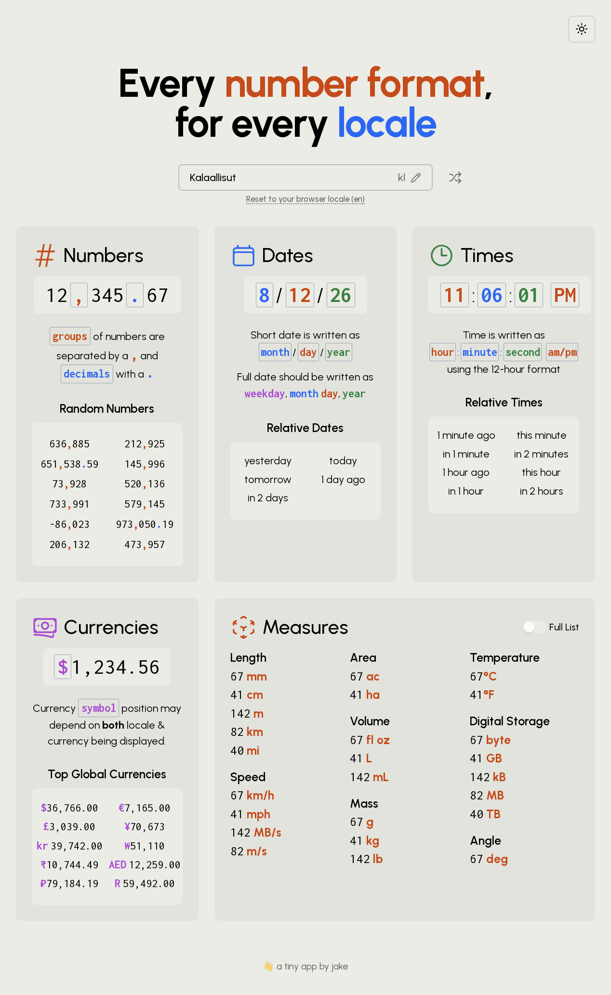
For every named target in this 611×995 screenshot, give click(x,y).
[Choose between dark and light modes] (582, 29)
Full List (564, 627)
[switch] (535, 627)
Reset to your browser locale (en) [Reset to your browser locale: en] (305, 199)
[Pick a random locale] (455, 177)
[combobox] (305, 177)
